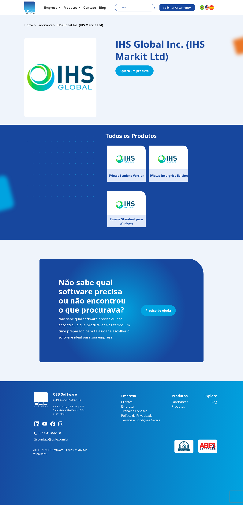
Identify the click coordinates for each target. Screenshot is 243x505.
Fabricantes (180, 402)
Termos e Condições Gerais (140, 420)
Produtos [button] (70, 8)
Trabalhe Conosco (134, 411)
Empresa (127, 406)
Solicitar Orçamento (177, 7)
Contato (89, 8)
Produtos (178, 406)
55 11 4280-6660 (47, 433)
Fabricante (45, 25)
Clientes (127, 402)
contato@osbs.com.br (51, 439)
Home (28, 25)
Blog (102, 8)
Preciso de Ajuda (158, 310)
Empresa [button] (51, 8)
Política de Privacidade (136, 415)
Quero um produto (134, 71)
